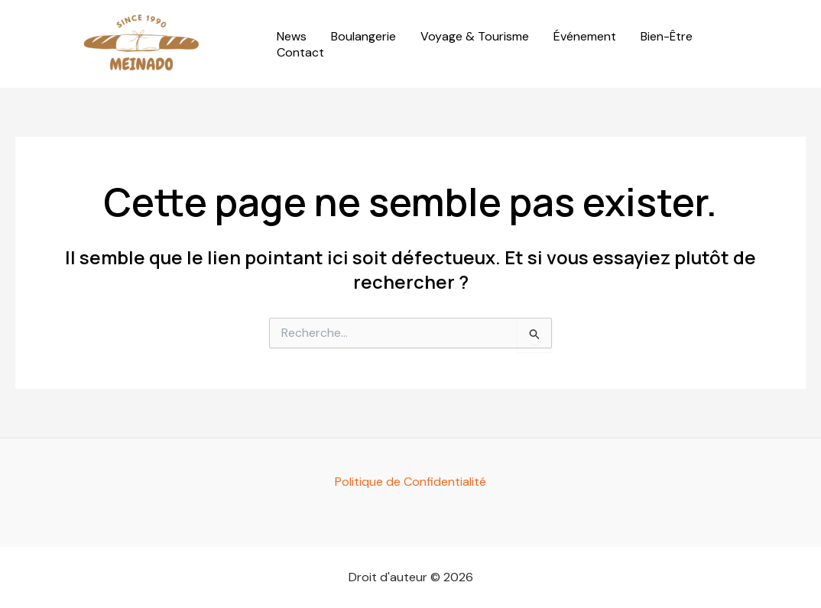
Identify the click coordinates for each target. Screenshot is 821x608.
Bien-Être (667, 36)
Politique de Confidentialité (410, 482)
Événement (584, 36)
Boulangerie (363, 36)
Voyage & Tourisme (474, 36)
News (292, 36)
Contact (300, 52)
